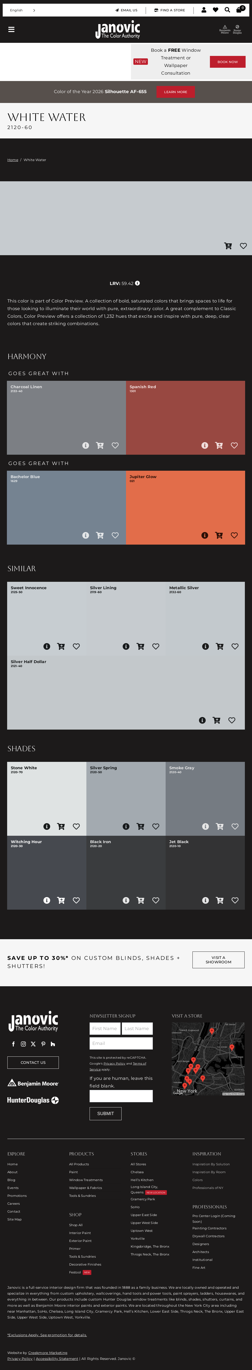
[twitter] (33, 1044)
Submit (105, 1113)
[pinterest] (43, 1044)
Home (12, 160)
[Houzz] (53, 1044)
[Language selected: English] (23, 10)
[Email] (121, 1043)
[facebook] (13, 1044)
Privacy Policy (115, 1063)
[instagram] (23, 1044)
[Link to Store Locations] (208, 1058)
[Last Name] (137, 1028)
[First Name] (105, 1028)
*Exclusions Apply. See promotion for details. (47, 1335)
